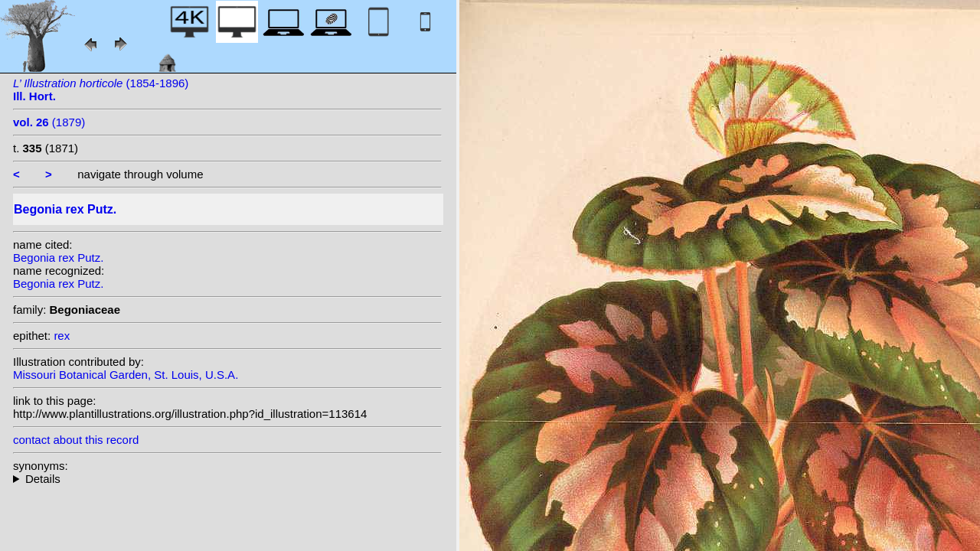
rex (62, 335)
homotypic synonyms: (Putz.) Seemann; (227, 478)
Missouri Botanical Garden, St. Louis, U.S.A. (125, 374)
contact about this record (76, 439)
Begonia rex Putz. (58, 257)
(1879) (49, 122)
